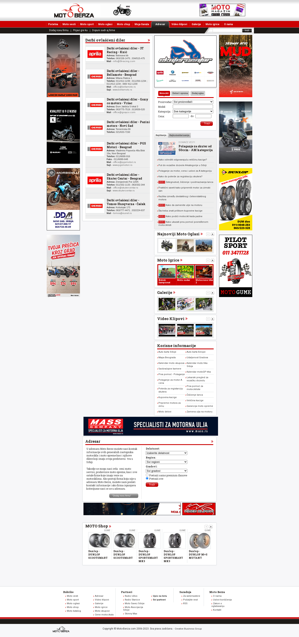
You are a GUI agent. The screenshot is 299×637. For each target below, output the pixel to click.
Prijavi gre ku (80, 30)
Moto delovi (164, 411)
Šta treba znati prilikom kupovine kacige (180, 210)
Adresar (162, 24)
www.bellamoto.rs (122, 89)
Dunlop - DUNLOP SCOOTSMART (98, 554)
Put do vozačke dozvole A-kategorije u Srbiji (182, 165)
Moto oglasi (105, 24)
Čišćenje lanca (195, 395)
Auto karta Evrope (196, 352)
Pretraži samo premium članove (168, 475)
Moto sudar (183, 280)
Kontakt (217, 610)
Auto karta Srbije (167, 352)
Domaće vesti (187, 142)
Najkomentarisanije (179, 135)
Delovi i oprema (180, 93)
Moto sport (87, 24)
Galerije (196, 24)
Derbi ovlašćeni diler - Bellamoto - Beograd (123, 73)
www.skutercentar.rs (124, 190)
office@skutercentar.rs (125, 187)
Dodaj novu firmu (59, 30)
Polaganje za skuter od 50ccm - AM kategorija (196, 148)
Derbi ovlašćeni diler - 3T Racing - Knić (125, 50)
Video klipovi (179, 24)
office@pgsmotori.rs (124, 162)
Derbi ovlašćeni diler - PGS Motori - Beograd (126, 145)
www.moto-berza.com (61, 630)
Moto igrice (212, 24)
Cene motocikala (104, 614)
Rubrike (68, 592)
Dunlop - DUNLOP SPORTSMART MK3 (148, 556)
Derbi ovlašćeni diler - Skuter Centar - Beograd (124, 176)
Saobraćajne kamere (169, 368)
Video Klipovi (170, 318)
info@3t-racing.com (124, 61)
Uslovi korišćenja (222, 599)
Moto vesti (69, 24)
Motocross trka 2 (204, 281)
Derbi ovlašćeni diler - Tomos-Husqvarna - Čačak (126, 202)
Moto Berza (217, 592)
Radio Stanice (132, 599)
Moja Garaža (142, 24)
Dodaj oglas (198, 93)
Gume (107, 530)
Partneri (126, 592)
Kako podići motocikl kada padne (180, 216)
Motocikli (164, 93)
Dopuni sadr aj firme (103, 30)
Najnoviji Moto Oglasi (178, 233)
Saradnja (185, 592)
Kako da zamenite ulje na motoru (180, 205)
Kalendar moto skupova (171, 363)
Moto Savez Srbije (135, 603)
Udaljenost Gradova (197, 357)
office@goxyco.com (124, 112)
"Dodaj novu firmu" (121, 495)
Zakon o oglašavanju (217, 605)
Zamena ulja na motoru (199, 411)
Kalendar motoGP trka (199, 371)
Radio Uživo (131, 596)
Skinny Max (131, 613)
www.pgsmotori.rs (122, 165)
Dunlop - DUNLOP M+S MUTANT (198, 554)
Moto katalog (74, 611)
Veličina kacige (195, 400)
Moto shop (123, 24)
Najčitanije (161, 135)
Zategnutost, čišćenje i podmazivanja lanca (185, 182)
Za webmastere (191, 596)
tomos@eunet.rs (122, 213)
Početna (53, 24)
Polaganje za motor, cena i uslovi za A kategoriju (185, 171)
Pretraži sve (156, 478)
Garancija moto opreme (200, 406)
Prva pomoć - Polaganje (171, 374)
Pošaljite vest (190, 599)
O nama (228, 24)
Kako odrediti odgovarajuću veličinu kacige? (182, 159)
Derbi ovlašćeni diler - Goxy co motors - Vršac (127, 101)
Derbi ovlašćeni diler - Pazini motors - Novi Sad (128, 124)
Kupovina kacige (167, 397)
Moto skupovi (102, 611)
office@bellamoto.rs (124, 87)
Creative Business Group (188, 628)
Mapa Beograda (167, 357)
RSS (185, 603)
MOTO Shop (96, 525)
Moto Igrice (168, 260)
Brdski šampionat (164, 281)
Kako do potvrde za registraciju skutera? (180, 176)
